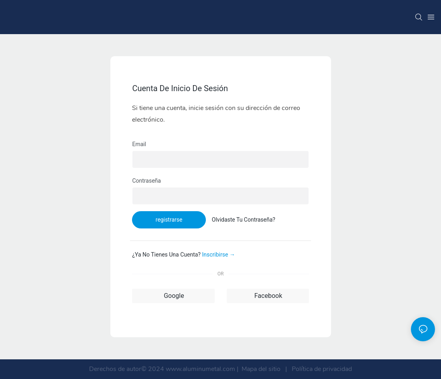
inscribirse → (218, 254)
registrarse (169, 219)
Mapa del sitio (261, 369)
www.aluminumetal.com (201, 369)
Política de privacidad (321, 369)
